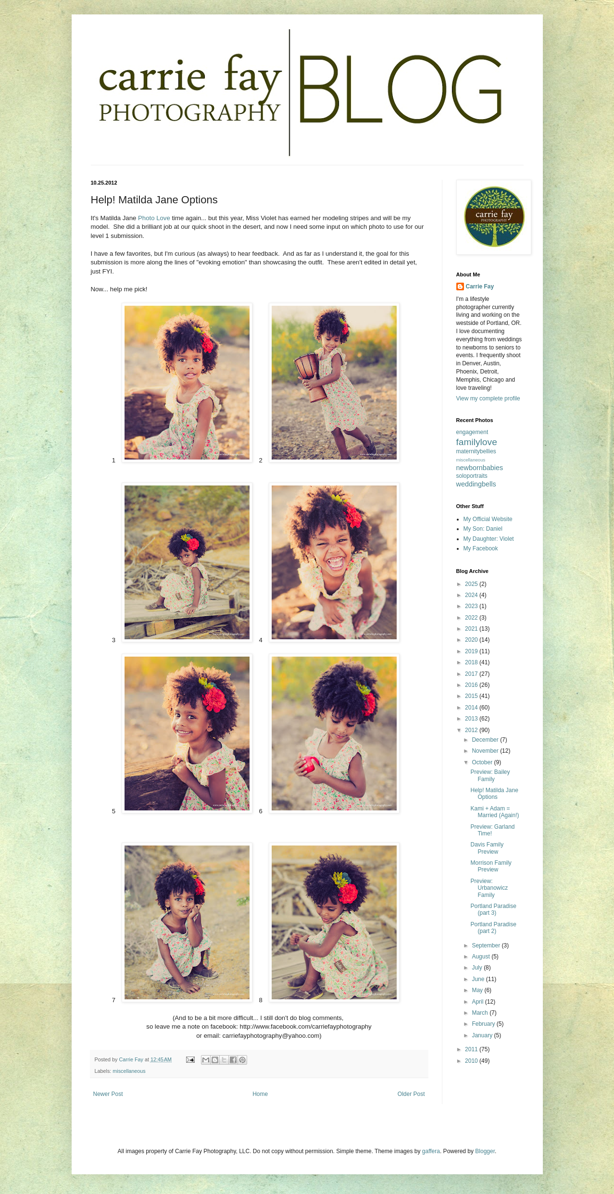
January (483, 1035)
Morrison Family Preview (490, 866)
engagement (472, 432)
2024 (472, 595)
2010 (472, 1060)
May (478, 990)
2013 (472, 718)
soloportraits (472, 476)
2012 (472, 730)
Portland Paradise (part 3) (493, 909)
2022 (472, 617)
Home (260, 1094)
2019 (472, 651)
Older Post (411, 1094)
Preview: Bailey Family (490, 775)
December (486, 739)
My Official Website (488, 519)
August (481, 956)
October (483, 762)
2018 (472, 662)
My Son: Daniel (483, 528)
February (484, 1023)
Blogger (485, 1151)
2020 (472, 639)
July (478, 967)
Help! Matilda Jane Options (494, 793)
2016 (472, 685)
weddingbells (476, 484)
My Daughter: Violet (489, 538)
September (486, 945)
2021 (472, 628)
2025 (472, 584)
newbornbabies (479, 468)
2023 (472, 606)
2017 (472, 674)
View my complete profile (488, 398)
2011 (472, 1049)
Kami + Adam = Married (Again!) (494, 812)
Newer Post (108, 1094)
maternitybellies (476, 451)
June (479, 979)
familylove (476, 442)
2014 (472, 707)
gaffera (431, 1151)
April (478, 1001)
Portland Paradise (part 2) (493, 927)
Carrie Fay (480, 286)
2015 (472, 696)
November (486, 750)
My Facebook (481, 548)
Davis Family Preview (486, 848)
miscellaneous (129, 1071)
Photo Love (154, 218)
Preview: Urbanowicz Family (489, 888)
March (480, 1012)
